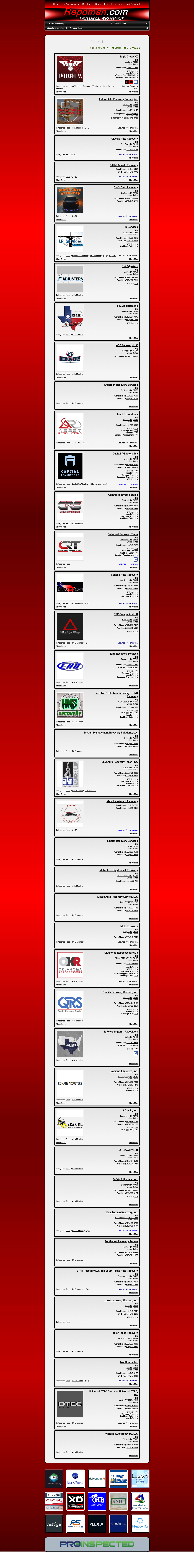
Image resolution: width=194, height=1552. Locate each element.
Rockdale (126, 500)
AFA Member (77, 682)
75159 (135, 1037)
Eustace (126, 767)
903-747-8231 (132, 1376)
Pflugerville (125, 311)
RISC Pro (82, 443)
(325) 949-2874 (131, 586)
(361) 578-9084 (131, 1445)
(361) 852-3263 (131, 1282)
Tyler (128, 846)
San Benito (125, 390)
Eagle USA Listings (130, 75)
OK (131, 958)
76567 (135, 500)
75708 (135, 846)
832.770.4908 (132, 241)
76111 (135, 144)
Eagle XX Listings (131, 77)
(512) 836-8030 (131, 465)
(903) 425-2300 (131, 773)
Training (77, 86)
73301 (135, 62)
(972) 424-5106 (131, 1003)
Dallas (127, 1037)
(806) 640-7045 (131, 937)
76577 (135, 351)
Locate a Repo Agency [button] (79, 23)
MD (130, 876)
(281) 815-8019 (131, 1408)
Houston (126, 105)
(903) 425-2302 (131, 776)
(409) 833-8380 (131, 1190)
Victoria (126, 1439)
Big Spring (125, 193)
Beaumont (125, 659)
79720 (135, 193)
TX (131, 105)
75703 (135, 1368)
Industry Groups (107, 86)
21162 (135, 876)
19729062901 (132, 707)
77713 (135, 659)
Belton (127, 738)
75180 (135, 1077)
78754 (135, 272)
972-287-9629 (132, 1045)
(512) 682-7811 (131, 280)
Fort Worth (125, 144)
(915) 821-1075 (131, 1255)
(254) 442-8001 (131, 746)
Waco (127, 1306)
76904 (135, 580)
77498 (135, 232)
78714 (135, 459)
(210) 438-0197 (131, 1226)
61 (76, 830)
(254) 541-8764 (131, 744)
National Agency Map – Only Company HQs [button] (97, 28)
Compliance (133, 118)
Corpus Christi (124, 1276)
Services (134, 551)
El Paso (126, 1247)
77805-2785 (133, 902)
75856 (135, 390)
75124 (135, 767)
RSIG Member (78, 334)
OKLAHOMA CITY (122, 958)
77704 (135, 1185)
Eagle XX (112, 256)
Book (136, 973)
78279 (135, 1116)
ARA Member (77, 128)
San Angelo (125, 580)
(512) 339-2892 (131, 277)
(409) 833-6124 (131, 1193)
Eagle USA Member (80, 256)
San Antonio (125, 540)
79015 (135, 932)
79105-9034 (133, 1338)
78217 (135, 540)
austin (127, 62)
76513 (135, 738)
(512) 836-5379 (131, 467)
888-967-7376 (132, 545)
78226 (135, 1155)
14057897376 (132, 964)
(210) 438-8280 (131, 1223)
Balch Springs (124, 1077)
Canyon (126, 932)
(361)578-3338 (132, 1447)
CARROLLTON (124, 702)
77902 (135, 1439)
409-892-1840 (132, 665)
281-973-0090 (132, 425)
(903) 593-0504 (131, 852)
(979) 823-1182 (131, 908)
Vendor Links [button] (132, 23)
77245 (135, 105)
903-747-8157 (132, 1373)
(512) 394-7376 (131, 317)
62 (76, 177)
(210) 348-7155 (131, 1122)
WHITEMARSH (123, 876)
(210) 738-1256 (131, 1124)
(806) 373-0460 (131, 1347)
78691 (135, 311)
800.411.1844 (132, 68)
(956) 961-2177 (131, 399)
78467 (135, 1276)
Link (136, 71)
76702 (135, 1306)
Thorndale (125, 351)
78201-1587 (133, 1218)
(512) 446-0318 (131, 506)
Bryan (122, 902)
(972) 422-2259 (131, 1006)
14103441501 (132, 881)
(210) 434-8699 (131, 1161)
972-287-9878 (132, 1043)
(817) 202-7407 (131, 625)
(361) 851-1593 (131, 1285)
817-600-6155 (132, 150)
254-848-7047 (132, 1311)
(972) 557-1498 (131, 1085)
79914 (135, 1247)
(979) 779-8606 (131, 911)
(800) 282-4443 (131, 1252)
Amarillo (121, 1338)
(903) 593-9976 (131, 855)
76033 (135, 620)
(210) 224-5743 (131, 1164)
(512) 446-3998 (131, 509)
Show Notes (61, 92)
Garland (126, 998)
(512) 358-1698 (131, 320)
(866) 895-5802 (131, 628)
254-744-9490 (132, 169)
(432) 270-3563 (131, 198)
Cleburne (126, 620)
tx (131, 62)
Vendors (69, 86)
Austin (127, 272)
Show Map (133, 92)
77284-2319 (133, 1400)
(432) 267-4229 (131, 201)
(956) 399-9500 (131, 396)
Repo (68, 128)
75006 (135, 702)
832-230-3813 (132, 238)
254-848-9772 (132, 172)
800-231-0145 (132, 110)
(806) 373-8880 (131, 1344)
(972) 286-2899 (131, 1082)
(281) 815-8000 (131, 1406)
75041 (135, 998)
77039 (135, 420)
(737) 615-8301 (131, 356)
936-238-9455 (132, 808)
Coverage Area (132, 114)
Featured (86, 86)
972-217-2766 (132, 805)
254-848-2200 (132, 1314)
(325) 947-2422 (131, 588)
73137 (135, 958)
